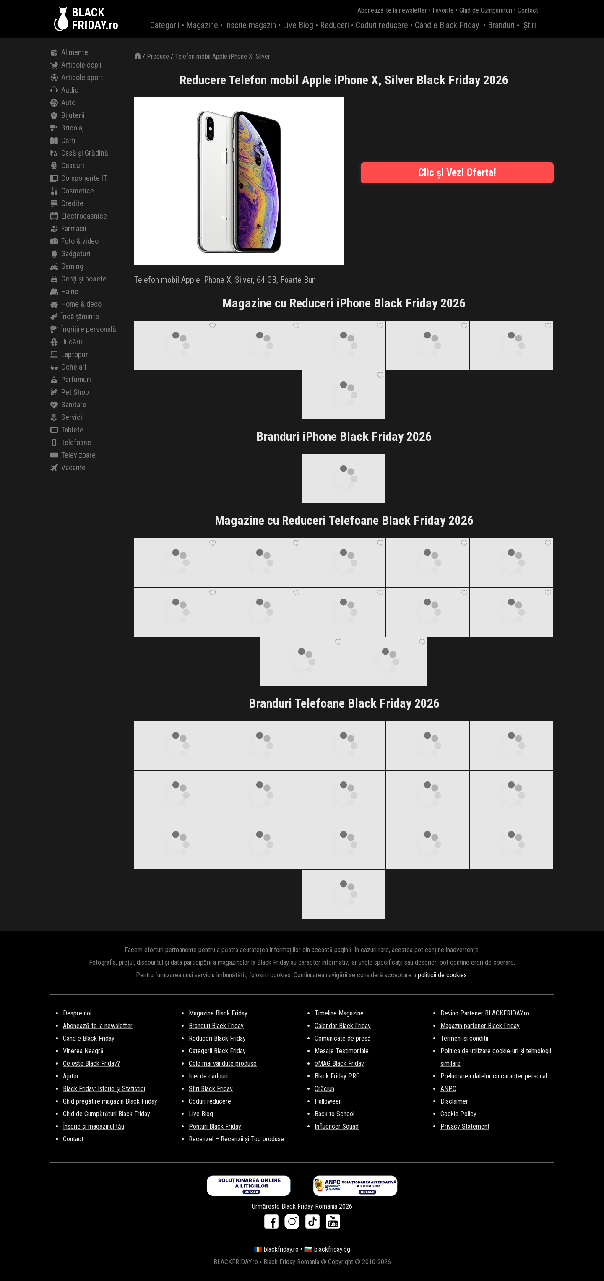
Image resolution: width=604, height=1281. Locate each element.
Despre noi (77, 1013)
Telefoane (70, 442)
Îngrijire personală (83, 329)
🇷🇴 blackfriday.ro (276, 1249)
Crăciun (324, 1089)
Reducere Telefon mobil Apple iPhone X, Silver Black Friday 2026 (344, 80)
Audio (64, 90)
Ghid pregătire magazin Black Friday (110, 1101)
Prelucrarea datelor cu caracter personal (493, 1076)
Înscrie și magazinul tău (93, 1126)
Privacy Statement (464, 1126)
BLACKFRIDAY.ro (95, 18)
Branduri (501, 25)
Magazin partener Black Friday (480, 1026)
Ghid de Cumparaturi (485, 10)
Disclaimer (454, 1101)
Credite (66, 203)
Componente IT (78, 178)
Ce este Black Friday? (91, 1064)
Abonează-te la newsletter (392, 10)
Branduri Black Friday (216, 1026)
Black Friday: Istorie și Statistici (104, 1089)
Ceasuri (67, 165)
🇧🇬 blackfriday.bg (327, 1249)
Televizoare (73, 455)
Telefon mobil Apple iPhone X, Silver (222, 56)
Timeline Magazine (339, 1013)
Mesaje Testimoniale (342, 1051)
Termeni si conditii (464, 1038)
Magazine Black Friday (218, 1013)
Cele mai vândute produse (223, 1064)
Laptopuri (70, 354)
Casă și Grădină (79, 153)
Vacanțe (68, 467)
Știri (529, 25)
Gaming (66, 266)
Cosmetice (72, 191)
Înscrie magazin (250, 25)
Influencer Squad (337, 1126)
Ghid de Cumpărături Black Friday (106, 1114)
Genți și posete (78, 279)
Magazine (202, 25)
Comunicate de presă (343, 1038)
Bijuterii (67, 115)
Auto (63, 102)
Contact (528, 10)
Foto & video (74, 241)
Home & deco (76, 304)
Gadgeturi (70, 253)
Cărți (63, 140)
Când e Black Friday (447, 25)
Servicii (67, 417)
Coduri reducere (382, 25)
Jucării (66, 342)
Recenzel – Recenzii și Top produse (236, 1139)
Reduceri (334, 25)
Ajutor (71, 1076)
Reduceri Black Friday (217, 1038)
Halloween (328, 1101)
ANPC (448, 1089)
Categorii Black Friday (217, 1051)
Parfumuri (70, 379)
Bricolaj (67, 128)
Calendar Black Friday (343, 1026)
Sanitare (68, 404)
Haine (64, 291)
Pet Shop (69, 392)
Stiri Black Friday (211, 1089)
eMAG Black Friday (339, 1064)
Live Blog (298, 25)
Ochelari (68, 367)
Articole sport (76, 77)
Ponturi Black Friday (215, 1126)
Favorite (443, 10)
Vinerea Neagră (83, 1051)
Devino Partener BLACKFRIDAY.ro (484, 1013)
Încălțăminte (74, 316)
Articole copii (76, 65)
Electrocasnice (78, 216)
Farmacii (68, 228)
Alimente (69, 52)
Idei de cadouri (208, 1076)
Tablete (66, 430)
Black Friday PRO (337, 1076)
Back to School (334, 1114)
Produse (158, 56)
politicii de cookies (442, 975)
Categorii (165, 25)
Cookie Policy (458, 1114)
